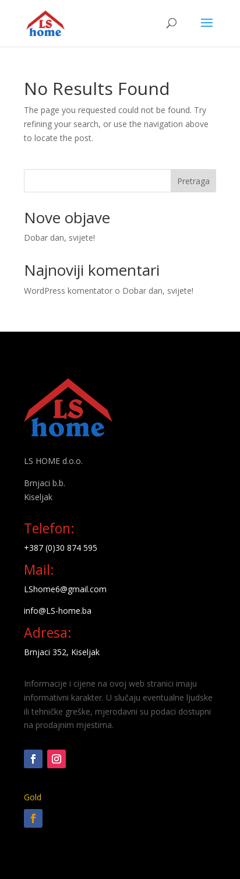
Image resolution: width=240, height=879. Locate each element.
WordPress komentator (68, 290)
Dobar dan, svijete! (59, 237)
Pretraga (193, 181)
